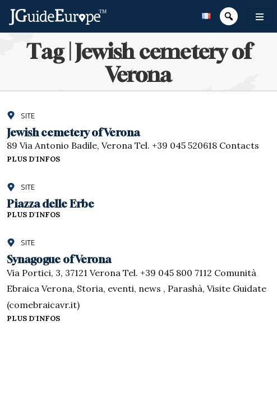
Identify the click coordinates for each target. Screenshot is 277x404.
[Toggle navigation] (260, 16)
